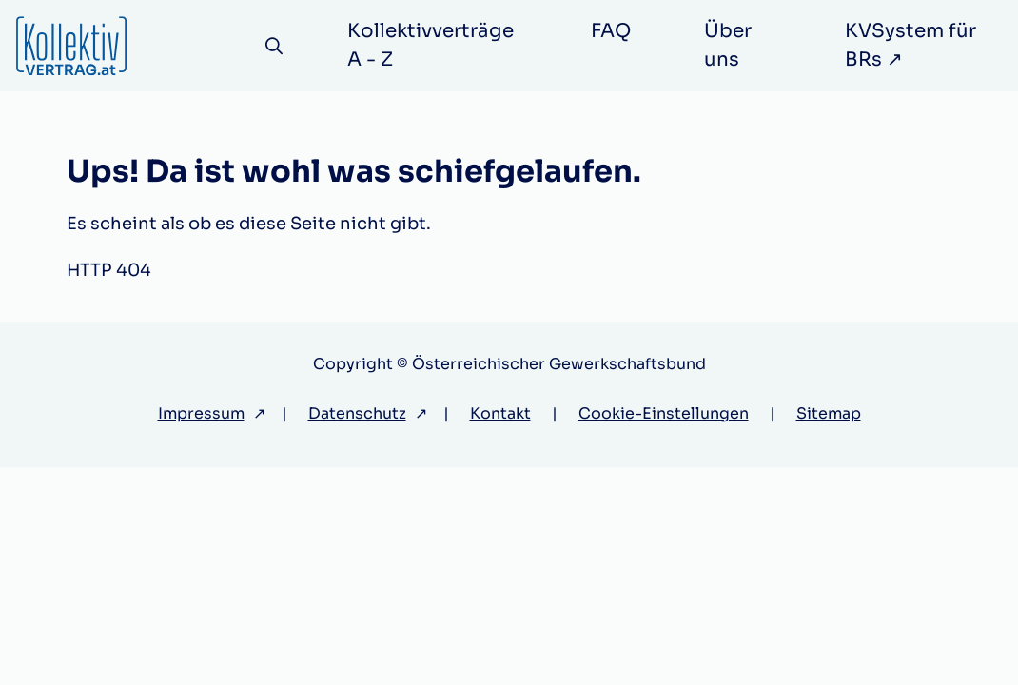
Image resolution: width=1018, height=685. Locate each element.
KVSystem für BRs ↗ (910, 45)
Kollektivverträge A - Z (430, 45)
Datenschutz (357, 413)
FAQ (611, 31)
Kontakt (500, 413)
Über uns (728, 45)
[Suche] (274, 46)
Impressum (201, 413)
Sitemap (828, 413)
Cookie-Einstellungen (663, 413)
